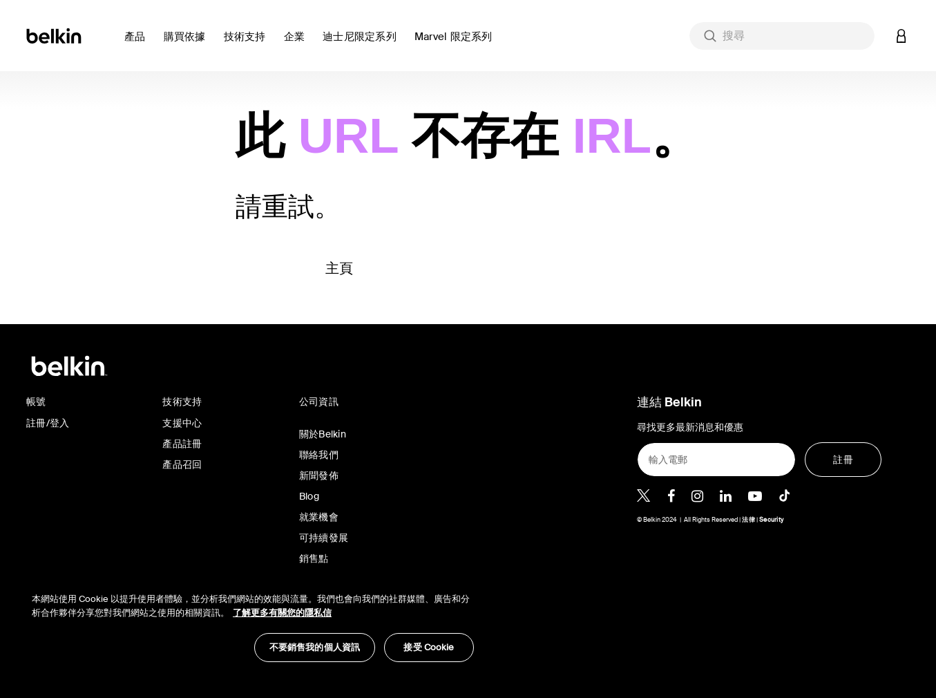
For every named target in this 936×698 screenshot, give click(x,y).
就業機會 (318, 517)
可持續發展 (323, 537)
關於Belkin (322, 434)
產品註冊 (182, 443)
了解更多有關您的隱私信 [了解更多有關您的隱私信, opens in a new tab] (282, 613)
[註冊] (843, 459)
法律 (749, 520)
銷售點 (314, 558)
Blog (309, 496)
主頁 (339, 268)
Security (771, 520)
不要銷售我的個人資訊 (314, 647)
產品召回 (182, 464)
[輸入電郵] (716, 459)
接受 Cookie (428, 647)
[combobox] (782, 36)
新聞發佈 (318, 475)
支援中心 (182, 423)
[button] (138, 44)
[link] (248, 44)
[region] (253, 620)
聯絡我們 (318, 455)
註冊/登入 (47, 423)
